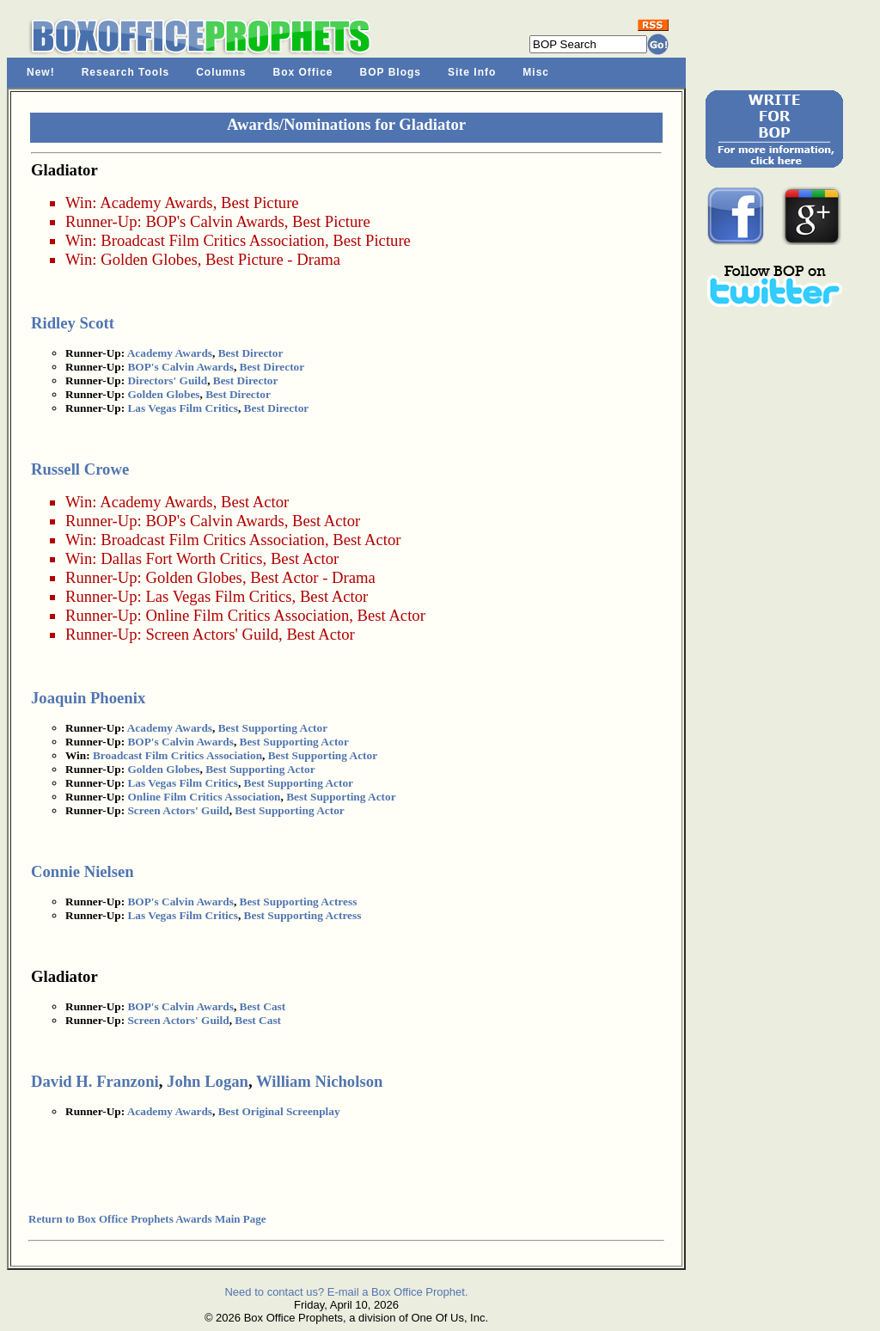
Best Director (251, 353)
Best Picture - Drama (272, 259)
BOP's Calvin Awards (214, 221)
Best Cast (263, 1006)
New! (41, 72)
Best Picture (260, 202)
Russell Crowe (80, 469)
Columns (221, 72)
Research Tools (125, 72)
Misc (535, 72)
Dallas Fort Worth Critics (181, 558)
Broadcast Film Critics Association (213, 240)
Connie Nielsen (82, 871)
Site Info (472, 72)
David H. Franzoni (95, 1081)
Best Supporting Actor (272, 727)
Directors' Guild (167, 380)
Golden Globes (149, 259)
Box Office (303, 72)
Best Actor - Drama (313, 577)
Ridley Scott (72, 323)
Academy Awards (156, 202)
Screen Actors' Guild (211, 634)
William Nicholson (319, 1081)
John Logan (207, 1081)
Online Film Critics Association (247, 615)
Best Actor (255, 502)
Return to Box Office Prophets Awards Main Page (147, 1218)
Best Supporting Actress (299, 901)
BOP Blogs (390, 72)
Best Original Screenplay (279, 1111)
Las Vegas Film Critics (182, 408)
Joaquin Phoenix (88, 698)
